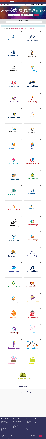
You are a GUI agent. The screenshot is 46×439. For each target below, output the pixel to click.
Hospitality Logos (26, 396)
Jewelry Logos (25, 402)
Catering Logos (3, 404)
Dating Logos (14, 396)
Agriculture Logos (3, 396)
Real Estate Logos (37, 400)
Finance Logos (14, 404)
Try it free (34, 1)
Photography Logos (38, 398)
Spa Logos (36, 408)
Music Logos (36, 394)
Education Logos (14, 398)
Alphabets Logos (3, 398)
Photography (28, 28)
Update (36, 15)
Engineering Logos (15, 400)
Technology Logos (37, 412)
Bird (15, 28)
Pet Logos (36, 396)
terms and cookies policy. (5, 437)
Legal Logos (25, 404)
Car (16, 28)
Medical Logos (25, 412)
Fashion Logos (14, 402)
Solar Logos (36, 406)
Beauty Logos (3, 402)
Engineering (19, 28)
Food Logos (14, 408)
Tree (33, 28)
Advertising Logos (3, 394)
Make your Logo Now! (23, 386)
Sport (31, 28)
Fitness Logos (14, 406)
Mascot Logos (25, 408)
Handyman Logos (26, 394)
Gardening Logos (14, 412)
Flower (22, 28)
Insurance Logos (25, 400)
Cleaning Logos (3, 406)
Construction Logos (15, 394)
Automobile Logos (3, 400)
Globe (25, 28)
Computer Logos (3, 412)
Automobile (12, 28)
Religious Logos (37, 402)
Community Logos (3, 408)
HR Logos (24, 398)
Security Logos (37, 404)
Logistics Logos (25, 406)
